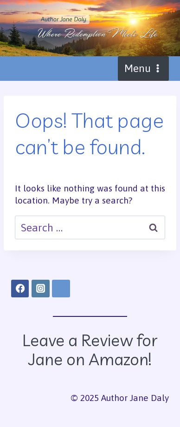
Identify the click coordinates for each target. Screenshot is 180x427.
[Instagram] (40, 288)
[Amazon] (61, 288)
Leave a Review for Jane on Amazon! (90, 349)
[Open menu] (143, 68)
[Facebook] (20, 288)
